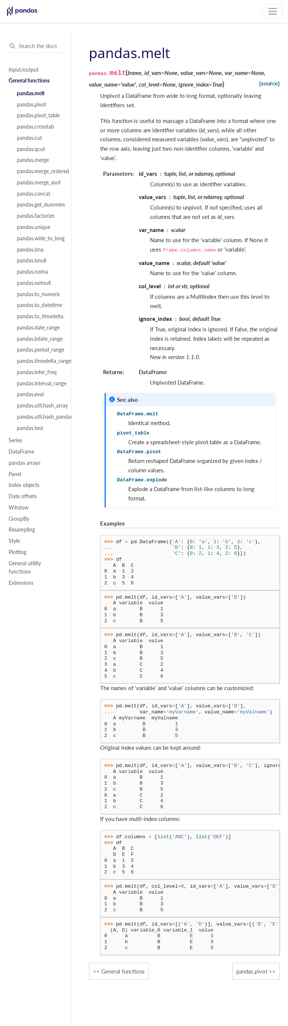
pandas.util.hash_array (40, 406)
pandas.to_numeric (38, 294)
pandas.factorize (35, 216)
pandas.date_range (38, 328)
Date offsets (23, 496)
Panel (15, 474)
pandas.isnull (31, 261)
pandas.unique (33, 227)
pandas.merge (33, 160)
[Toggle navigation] (272, 11)
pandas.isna (30, 250)
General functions (29, 81)
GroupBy (19, 519)
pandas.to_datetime (39, 305)
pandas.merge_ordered (40, 171)
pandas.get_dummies (40, 205)
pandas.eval (30, 394)
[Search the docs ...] (36, 46)
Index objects (24, 485)
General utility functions (25, 567)
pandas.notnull (34, 283)
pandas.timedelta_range (40, 361)
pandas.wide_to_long (40, 238)
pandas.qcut (31, 149)
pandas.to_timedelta (40, 316)
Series (15, 440)
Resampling (22, 530)
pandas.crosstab (35, 127)
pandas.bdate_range (40, 339)
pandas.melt (31, 93)
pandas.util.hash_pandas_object (40, 417)
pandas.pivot (31, 105)
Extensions (21, 583)
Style (14, 541)
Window (18, 508)
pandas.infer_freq (37, 372)
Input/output (24, 70)
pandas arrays (24, 463)
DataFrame (21, 452)
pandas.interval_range (40, 383)
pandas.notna (32, 272)
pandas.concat (33, 194)
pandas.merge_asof (39, 183)
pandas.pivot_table (38, 115)
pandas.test (30, 428)
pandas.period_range (40, 350)
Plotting (17, 552)
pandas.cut (29, 138)
